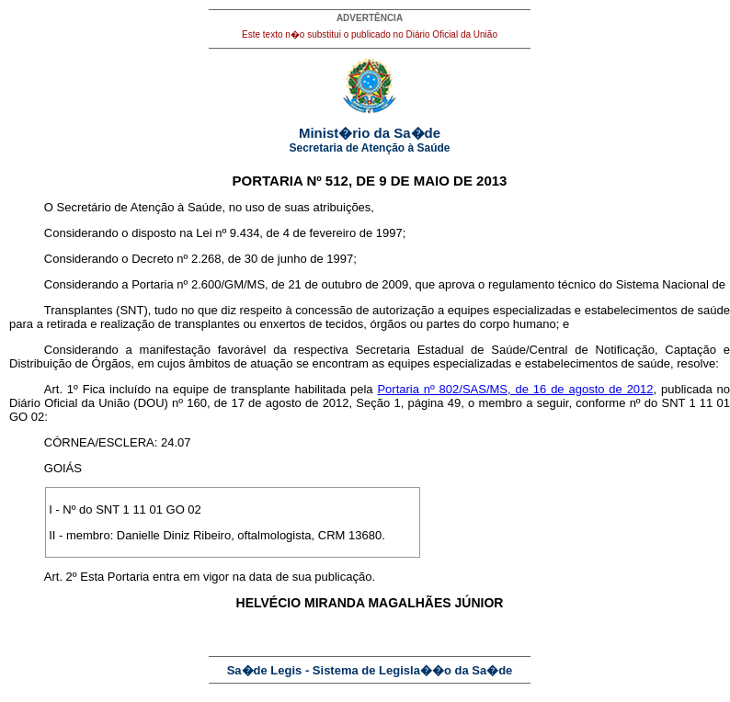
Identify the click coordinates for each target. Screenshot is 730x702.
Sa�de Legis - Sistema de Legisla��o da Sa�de (370, 670)
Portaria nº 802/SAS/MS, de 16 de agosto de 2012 (515, 389)
